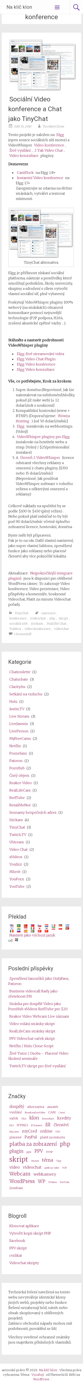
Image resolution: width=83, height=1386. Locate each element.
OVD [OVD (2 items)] (57, 1131)
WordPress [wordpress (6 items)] (22, 1181)
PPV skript (18, 1248)
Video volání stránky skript (32, 1024)
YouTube (17, 886)
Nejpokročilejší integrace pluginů (40, 576)
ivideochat (38, 618)
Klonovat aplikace (24, 1226)
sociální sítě (18, 624)
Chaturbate (18, 679)
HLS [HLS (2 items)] (11, 1125)
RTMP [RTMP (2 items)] (49, 1152)
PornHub (17, 768)
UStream (16, 842)
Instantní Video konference (40, 178)
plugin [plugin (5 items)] (16, 1151)
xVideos (15, 857)
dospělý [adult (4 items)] (16, 1106)
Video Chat (18, 849)
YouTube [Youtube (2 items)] (64, 1182)
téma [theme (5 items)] (47, 1160)
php (52, 618)
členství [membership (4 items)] (61, 1124)
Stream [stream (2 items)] (35, 1160)
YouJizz (15, 864)
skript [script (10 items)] (18, 1159)
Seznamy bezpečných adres (32, 812)
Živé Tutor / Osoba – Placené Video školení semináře (38, 1056)
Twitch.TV (17, 834)
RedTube (17, 797)
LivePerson (18, 731)
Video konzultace (23, 155)
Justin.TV (16, 709)
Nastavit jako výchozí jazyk (32, 935)
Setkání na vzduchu (25, 694)
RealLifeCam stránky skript (32, 1031)
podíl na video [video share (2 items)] (52, 1167)
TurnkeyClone (53, 126)
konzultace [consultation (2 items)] (48, 1118)
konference (18, 618)
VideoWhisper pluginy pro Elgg (43, 437)
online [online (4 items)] (46, 1131)
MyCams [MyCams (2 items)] (14, 1131)
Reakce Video (20, 783)
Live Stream (19, 716)
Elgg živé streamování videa (40, 354)
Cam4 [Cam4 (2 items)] (62, 1112)
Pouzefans (18, 753)
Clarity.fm (17, 687)
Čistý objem (19, 775)
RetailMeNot (20, 805)
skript (63, 618)
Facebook (17, 1240)
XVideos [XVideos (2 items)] (52, 1182)
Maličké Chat (56, 624)
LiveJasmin (18, 724)
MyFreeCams (20, 738)
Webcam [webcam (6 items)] (19, 1174)
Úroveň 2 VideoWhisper (40, 457)
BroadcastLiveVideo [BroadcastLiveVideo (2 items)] (35, 1112)
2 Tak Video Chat (48, 150)
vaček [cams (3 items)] (13, 1118)
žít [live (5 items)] (48, 1125)
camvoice (48, 613)
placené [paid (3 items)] (15, 1137)
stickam (37, 624)
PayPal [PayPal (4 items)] (31, 1136)
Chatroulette (19, 672)
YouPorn (16, 879)
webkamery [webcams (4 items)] (44, 1174)
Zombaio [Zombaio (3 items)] (16, 1188)
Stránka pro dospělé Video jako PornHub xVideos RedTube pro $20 (38, 1006)
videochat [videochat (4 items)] (32, 1167)
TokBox (15, 629)
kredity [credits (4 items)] (64, 1118)
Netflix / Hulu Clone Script (31, 1046)
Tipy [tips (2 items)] (58, 1160)
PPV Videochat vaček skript (32, 1038)
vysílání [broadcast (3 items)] (15, 1112)
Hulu (13, 701)
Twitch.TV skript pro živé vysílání (37, 1066)
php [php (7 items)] (65, 1144)
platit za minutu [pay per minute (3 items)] (52, 1137)
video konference (38, 629)
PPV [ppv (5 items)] (38, 1151)
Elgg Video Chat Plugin (36, 359)
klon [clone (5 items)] (34, 1118)
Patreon (16, 760)
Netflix (15, 746)
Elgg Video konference (36, 364)
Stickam (16, 820)
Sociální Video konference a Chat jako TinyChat (35, 108)
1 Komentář (23, 634)
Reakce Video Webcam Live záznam (39, 1016)
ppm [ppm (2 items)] (29, 1152)
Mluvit (14, 871)
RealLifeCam (20, 790)
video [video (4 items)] (14, 1167)
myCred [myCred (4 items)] (29, 1131)
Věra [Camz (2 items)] (23, 1118)
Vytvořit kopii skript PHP (30, 1233)
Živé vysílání (20, 150)
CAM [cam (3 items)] (52, 1112)
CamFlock (25, 172)
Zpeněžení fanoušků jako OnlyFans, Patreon (38, 981)
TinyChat (21, 613)
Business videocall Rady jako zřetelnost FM (33, 993)
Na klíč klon (19, 7)
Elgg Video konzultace (36, 369)
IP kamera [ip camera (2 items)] (36, 1125)
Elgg (60, 135)
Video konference (49, 145)
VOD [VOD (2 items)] (64, 1167)
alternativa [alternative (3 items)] (35, 1107)
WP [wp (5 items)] (41, 1181)
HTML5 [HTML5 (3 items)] (22, 1125)
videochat (61, 629)
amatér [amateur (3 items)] (52, 1107)
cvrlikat (15, 1255)
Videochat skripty (24, 1263)
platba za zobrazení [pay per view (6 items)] (33, 1144)
